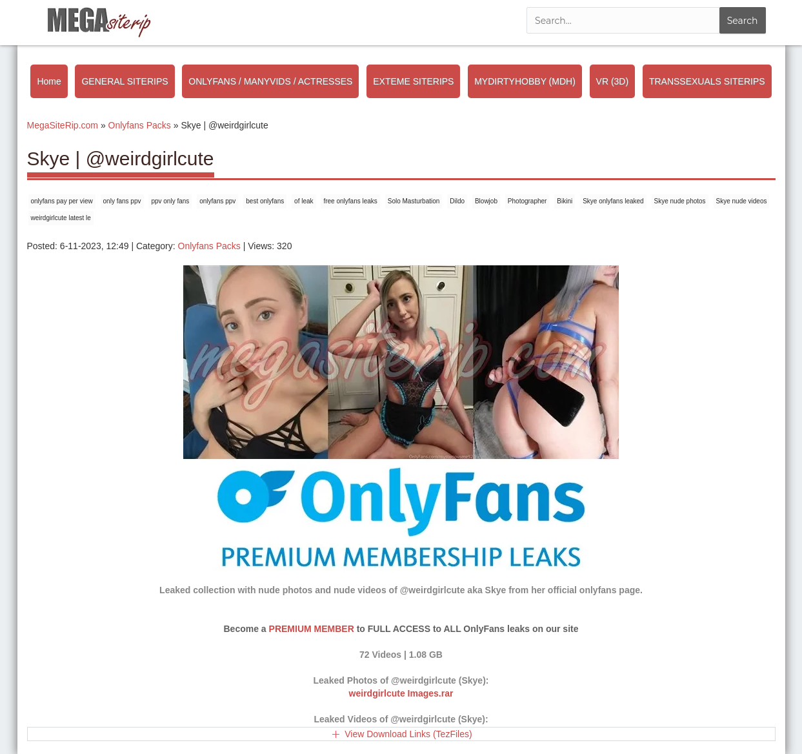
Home (49, 81)
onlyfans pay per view (62, 201)
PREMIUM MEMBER (311, 629)
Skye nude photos (680, 201)
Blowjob (486, 201)
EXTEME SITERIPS (413, 81)
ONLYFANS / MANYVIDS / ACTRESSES (270, 81)
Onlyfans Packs (209, 246)
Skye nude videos (741, 201)
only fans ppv (122, 201)
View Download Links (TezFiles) (408, 734)
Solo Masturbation (414, 201)
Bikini (564, 201)
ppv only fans (170, 201)
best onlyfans (265, 201)
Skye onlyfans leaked (613, 201)
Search (742, 20)
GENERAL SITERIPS (124, 81)
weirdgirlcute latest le (61, 217)
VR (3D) (612, 81)
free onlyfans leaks (350, 201)
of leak (303, 201)
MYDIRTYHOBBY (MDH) (525, 81)
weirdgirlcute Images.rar (401, 693)
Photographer (527, 201)
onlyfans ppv (217, 201)
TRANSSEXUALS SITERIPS (707, 81)
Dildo (457, 201)
